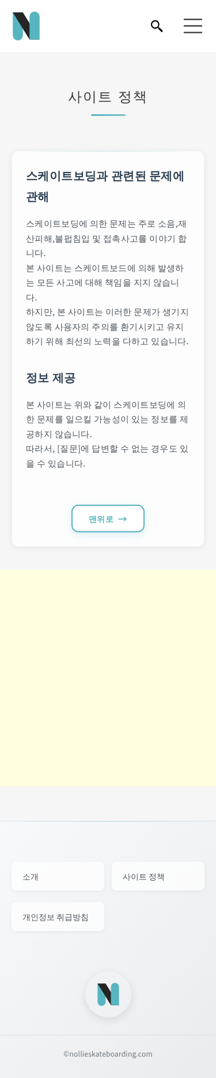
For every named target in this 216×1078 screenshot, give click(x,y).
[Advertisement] (108, 678)
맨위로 (101, 518)
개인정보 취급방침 (55, 916)
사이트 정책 (144, 876)
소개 (30, 876)
